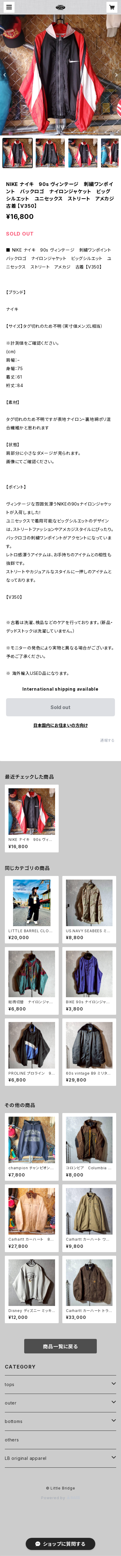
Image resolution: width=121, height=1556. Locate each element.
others (12, 1439)
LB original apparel (26, 1458)
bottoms (14, 1421)
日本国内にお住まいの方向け (60, 725)
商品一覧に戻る (60, 1346)
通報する (107, 740)
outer (11, 1402)
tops (10, 1384)
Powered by (60, 1498)
